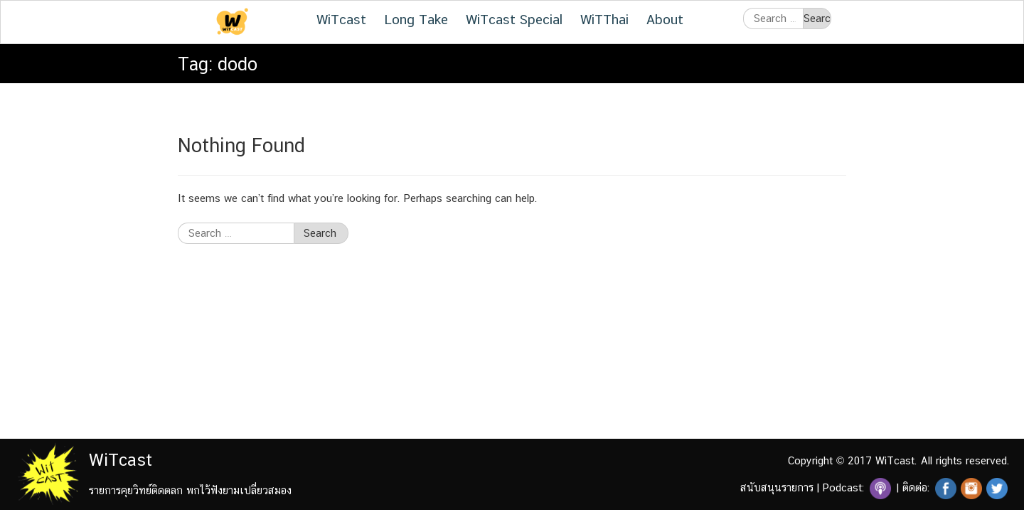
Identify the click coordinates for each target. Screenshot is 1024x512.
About (664, 19)
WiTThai (604, 19)
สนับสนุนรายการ (777, 487)
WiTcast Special (514, 19)
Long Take (416, 19)
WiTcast (341, 19)
